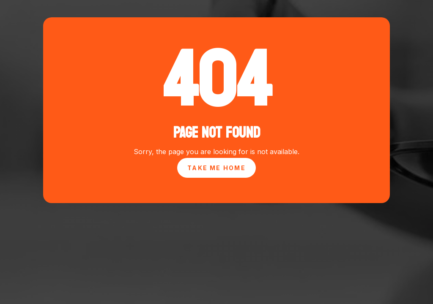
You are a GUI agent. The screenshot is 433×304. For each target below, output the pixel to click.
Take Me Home (216, 167)
